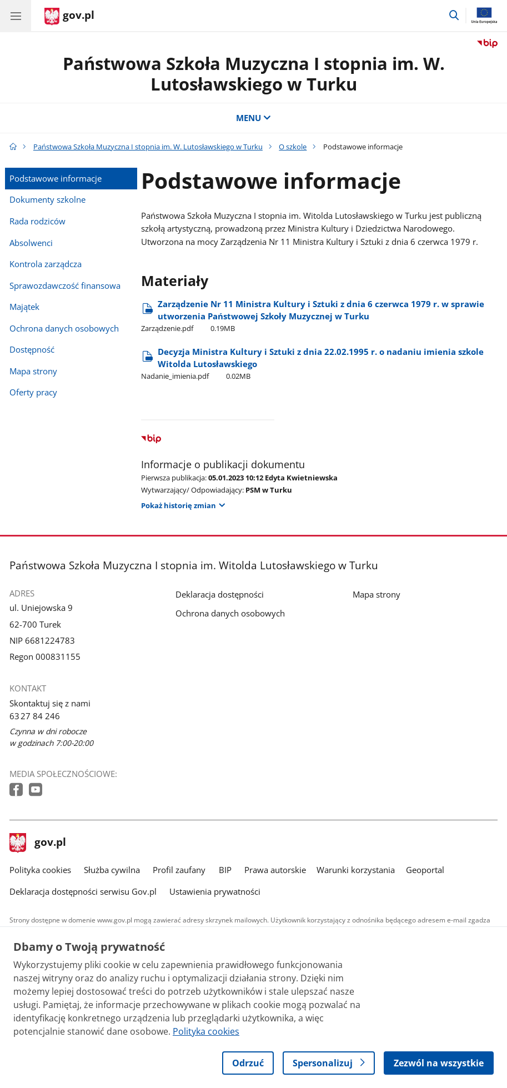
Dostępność (31, 349)
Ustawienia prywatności (214, 892)
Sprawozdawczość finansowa (65, 286)
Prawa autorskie (275, 870)
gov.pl (37, 843)
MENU (253, 118)
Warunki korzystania (356, 870)
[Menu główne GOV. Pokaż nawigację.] (15, 15)
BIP (225, 870)
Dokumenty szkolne (47, 199)
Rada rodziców (37, 221)
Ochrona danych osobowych (64, 328)
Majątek (24, 307)
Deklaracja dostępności (219, 594)
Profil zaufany (179, 870)
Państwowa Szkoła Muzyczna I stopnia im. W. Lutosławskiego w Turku (254, 74)
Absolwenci (31, 243)
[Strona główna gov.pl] (69, 17)
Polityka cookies (40, 870)
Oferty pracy (33, 392)
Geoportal (425, 870)
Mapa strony (33, 371)
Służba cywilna (112, 870)
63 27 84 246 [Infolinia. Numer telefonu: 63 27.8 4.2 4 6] (34, 716)
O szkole (293, 147)
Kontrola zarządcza (45, 264)
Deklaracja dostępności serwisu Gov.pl (83, 892)
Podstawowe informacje (55, 178)
